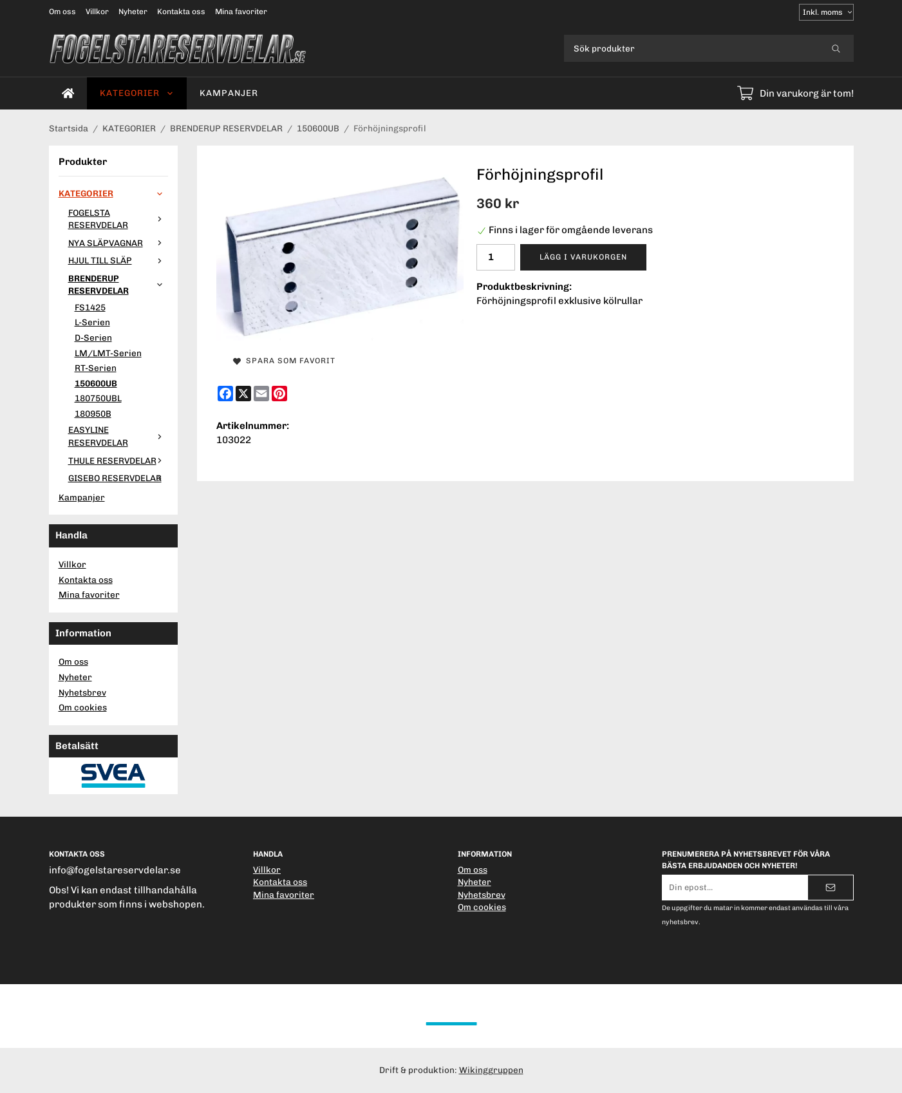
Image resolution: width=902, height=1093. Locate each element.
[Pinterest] (279, 393)
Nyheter (132, 11)
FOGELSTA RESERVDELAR (118, 219)
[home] (68, 93)
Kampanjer (229, 93)
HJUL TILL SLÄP (118, 260)
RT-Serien (96, 368)
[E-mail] (261, 393)
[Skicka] (830, 887)
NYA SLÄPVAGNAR (118, 243)
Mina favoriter (241, 11)
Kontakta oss (181, 11)
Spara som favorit (284, 360)
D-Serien (93, 337)
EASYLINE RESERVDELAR (118, 436)
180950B (93, 413)
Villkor (97, 11)
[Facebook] (225, 393)
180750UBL (98, 398)
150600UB (96, 383)
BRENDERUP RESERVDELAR (118, 284)
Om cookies (83, 707)
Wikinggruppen (491, 1070)
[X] (243, 393)
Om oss (62, 11)
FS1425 (90, 307)
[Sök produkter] (691, 48)
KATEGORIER (137, 93)
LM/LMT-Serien (108, 353)
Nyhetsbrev (82, 692)
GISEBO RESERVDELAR (118, 478)
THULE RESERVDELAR (118, 460)
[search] (836, 48)
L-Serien (92, 322)
